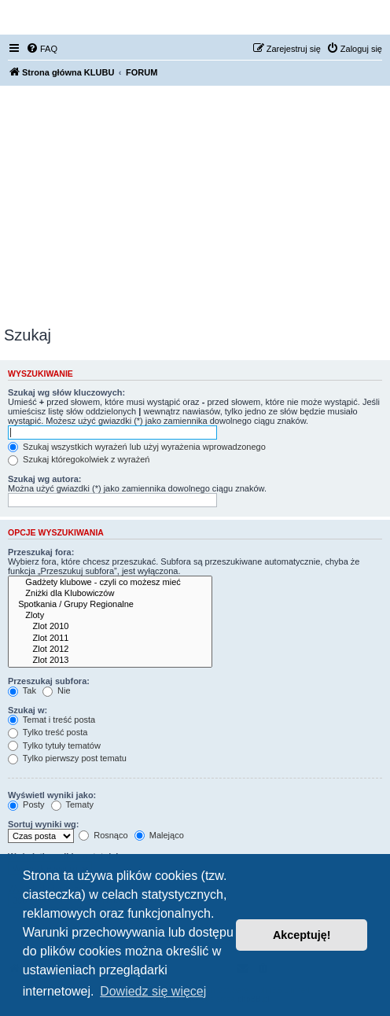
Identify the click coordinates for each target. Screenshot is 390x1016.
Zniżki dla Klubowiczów (110, 593)
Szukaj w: (27, 710)
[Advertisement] (195, 208)
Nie (56, 690)
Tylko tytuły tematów (54, 745)
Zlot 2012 (110, 649)
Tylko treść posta (47, 732)
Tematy (72, 804)
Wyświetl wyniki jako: (52, 795)
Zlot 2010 (110, 626)
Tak (22, 690)
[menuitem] (41, 48)
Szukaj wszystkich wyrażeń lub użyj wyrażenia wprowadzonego (137, 446)
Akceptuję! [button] (302, 935)
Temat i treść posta (51, 719)
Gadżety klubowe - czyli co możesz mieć (110, 582)
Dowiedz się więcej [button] (153, 991)
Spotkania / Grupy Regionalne (110, 604)
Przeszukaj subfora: (49, 681)
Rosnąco (103, 835)
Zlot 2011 (110, 638)
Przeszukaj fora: (41, 552)
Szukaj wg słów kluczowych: (66, 392)
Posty (26, 804)
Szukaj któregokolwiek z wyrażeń (78, 459)
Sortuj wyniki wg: (43, 824)
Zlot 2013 (110, 660)
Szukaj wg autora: (45, 479)
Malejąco (159, 835)
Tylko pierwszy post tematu (67, 758)
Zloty (110, 615)
